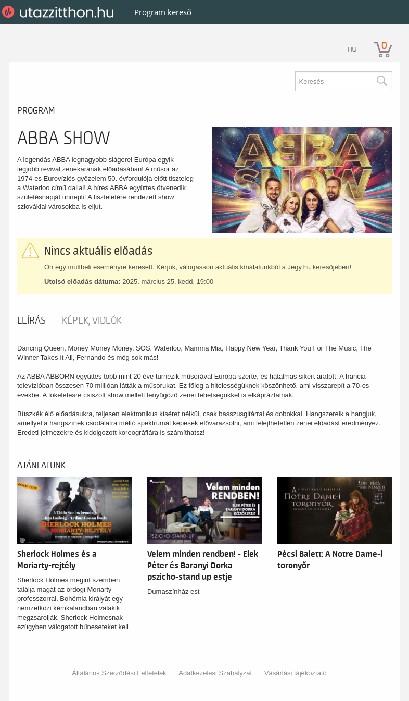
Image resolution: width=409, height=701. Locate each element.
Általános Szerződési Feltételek (119, 673)
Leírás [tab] (31, 321)
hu (352, 49)
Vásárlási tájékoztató (295, 673)
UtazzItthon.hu (60, 12)
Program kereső (162, 12)
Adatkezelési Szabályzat (215, 673)
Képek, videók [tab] (92, 321)
